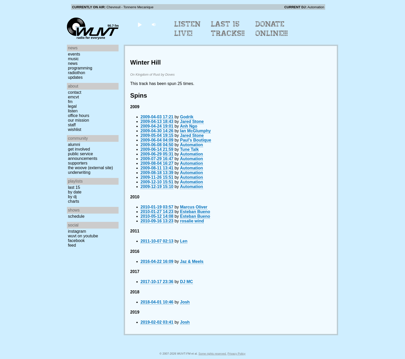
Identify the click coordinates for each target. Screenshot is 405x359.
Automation (191, 145)
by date (74, 192)
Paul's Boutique (195, 140)
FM (70, 101)
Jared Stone (192, 121)
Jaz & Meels (192, 261)
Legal (72, 106)
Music (73, 59)
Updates (75, 77)
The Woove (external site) (90, 168)
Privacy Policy (237, 353)
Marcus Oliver (193, 207)
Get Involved (79, 149)
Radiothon (76, 73)
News (72, 63)
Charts (73, 201)
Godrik (186, 117)
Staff (72, 125)
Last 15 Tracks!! (228, 28)
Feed (72, 245)
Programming (80, 68)
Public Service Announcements (82, 156)
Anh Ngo (188, 126)
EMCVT (73, 97)
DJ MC (186, 281)
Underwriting (79, 172)
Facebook (76, 240)
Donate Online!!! (271, 28)
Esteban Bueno (195, 211)
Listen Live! (187, 28)
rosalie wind (192, 221)
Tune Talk (189, 149)
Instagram (77, 231)
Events (74, 54)
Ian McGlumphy (195, 131)
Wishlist (74, 129)
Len (183, 241)
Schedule (76, 216)
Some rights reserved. (212, 353)
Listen (72, 111)
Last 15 (74, 187)
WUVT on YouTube (83, 236)
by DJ (72, 196)
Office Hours (78, 115)
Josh (185, 302)
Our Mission (78, 120)
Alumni (74, 144)
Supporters (78, 163)
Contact (74, 92)
